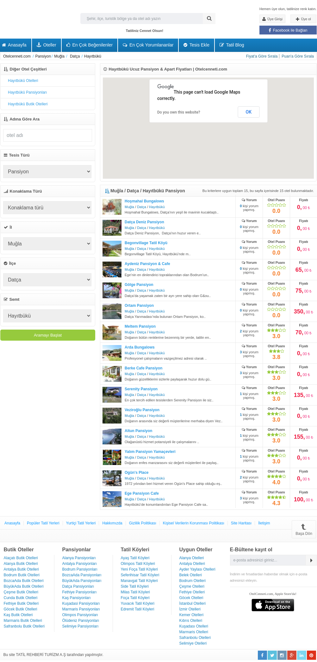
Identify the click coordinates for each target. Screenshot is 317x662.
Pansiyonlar (76, 549)
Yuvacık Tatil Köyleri (138, 603)
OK (249, 111)
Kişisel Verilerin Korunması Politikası (193, 523)
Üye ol (303, 19)
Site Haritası (241, 523)
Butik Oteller (19, 549)
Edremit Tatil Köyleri (137, 609)
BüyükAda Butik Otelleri (24, 586)
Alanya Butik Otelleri (21, 563)
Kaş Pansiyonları (76, 598)
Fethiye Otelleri (192, 592)
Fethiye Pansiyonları (79, 592)
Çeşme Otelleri (191, 586)
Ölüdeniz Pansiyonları (80, 620)
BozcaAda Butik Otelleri (24, 580)
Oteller (46, 44)
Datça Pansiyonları (78, 586)
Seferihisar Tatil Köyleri (140, 575)
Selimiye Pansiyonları (80, 626)
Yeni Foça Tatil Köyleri (139, 569)
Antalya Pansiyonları (79, 563)
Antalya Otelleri (192, 563)
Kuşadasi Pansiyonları (81, 603)
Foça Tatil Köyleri (135, 598)
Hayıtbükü (157, 207)
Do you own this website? (178, 112)
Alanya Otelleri (191, 558)
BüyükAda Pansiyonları (82, 580)
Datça (141, 207)
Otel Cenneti (22, 20)
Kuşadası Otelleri (193, 626)
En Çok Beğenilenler (89, 44)
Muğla (129, 207)
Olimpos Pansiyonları (80, 615)
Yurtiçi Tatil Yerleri (81, 523)
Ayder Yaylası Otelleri (197, 569)
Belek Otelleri (190, 575)
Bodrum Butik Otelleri (22, 575)
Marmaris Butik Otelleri (23, 620)
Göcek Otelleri (191, 598)
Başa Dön (303, 529)
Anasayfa (12, 523)
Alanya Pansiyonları (79, 558)
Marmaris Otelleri (193, 632)
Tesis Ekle (196, 44)
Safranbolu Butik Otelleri (24, 626)
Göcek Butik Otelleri (20, 609)
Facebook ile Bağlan (288, 30)
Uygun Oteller (196, 549)
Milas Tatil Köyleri (135, 592)
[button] (270, 99)
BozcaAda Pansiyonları (82, 575)
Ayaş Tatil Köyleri (135, 558)
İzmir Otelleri (190, 609)
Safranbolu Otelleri (195, 637)
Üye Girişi (272, 19)
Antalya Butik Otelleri (21, 569)
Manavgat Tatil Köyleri (139, 580)
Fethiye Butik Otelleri (21, 603)
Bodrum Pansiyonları (79, 569)
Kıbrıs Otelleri (190, 620)
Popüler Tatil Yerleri (43, 523)
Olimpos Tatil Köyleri (138, 563)
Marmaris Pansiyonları (81, 609)
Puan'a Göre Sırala (298, 56)
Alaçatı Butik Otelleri (21, 558)
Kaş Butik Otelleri (18, 615)
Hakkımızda (112, 523)
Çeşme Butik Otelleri (21, 592)
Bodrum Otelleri (192, 580)
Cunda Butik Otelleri (21, 598)
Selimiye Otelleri (193, 643)
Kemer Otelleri (191, 615)
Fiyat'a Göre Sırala (262, 56)
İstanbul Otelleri (192, 603)
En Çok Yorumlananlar (148, 44)
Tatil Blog (232, 44)
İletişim (264, 523)
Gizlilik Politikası (142, 523)
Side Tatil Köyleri (135, 586)
